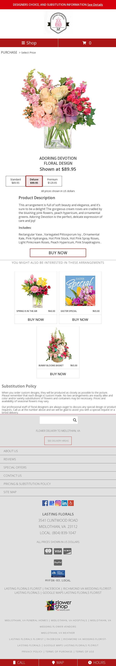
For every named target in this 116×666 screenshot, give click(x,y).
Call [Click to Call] (19, 662)
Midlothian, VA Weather (58, 632)
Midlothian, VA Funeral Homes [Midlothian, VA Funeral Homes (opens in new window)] (26, 620)
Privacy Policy (32, 651)
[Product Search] (58, 420)
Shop (29, 43)
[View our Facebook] (45, 505)
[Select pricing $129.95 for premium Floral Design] (52, 181)
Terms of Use (85, 651)
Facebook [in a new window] (53, 588)
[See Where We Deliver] (58, 440)
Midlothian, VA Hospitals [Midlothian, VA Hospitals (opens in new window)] (69, 620)
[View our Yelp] (71, 505)
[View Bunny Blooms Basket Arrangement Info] (58, 345)
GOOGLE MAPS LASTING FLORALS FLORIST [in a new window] (72, 593)
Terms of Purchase (58, 651)
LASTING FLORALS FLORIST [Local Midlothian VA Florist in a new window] (23, 588)
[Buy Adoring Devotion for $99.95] (58, 253)
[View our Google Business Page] (51, 505)
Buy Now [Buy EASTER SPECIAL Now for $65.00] (80, 319)
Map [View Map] (58, 662)
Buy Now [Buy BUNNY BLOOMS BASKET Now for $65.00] (58, 374)
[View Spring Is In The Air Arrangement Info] (36, 291)
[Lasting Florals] (58, 33)
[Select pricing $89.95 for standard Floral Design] (15, 181)
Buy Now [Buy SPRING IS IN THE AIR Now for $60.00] (36, 319)
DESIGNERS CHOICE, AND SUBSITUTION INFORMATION (58, 5)
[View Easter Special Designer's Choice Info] (80, 291)
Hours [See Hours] (96, 662)
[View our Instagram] (58, 505)
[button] (58, 573)
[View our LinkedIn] (64, 505)
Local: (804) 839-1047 (58, 532)
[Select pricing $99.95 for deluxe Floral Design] (34, 181)
